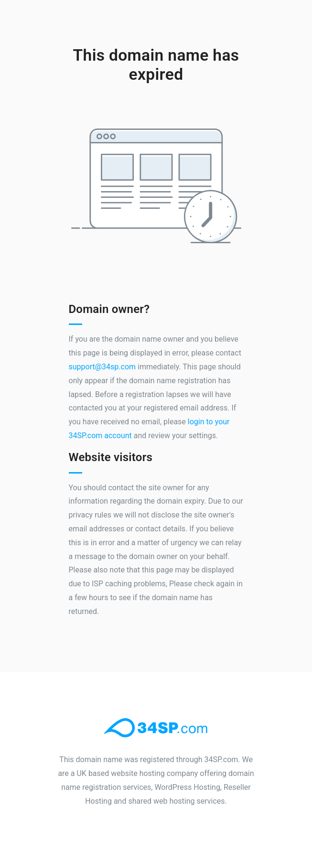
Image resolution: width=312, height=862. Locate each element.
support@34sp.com (102, 366)
